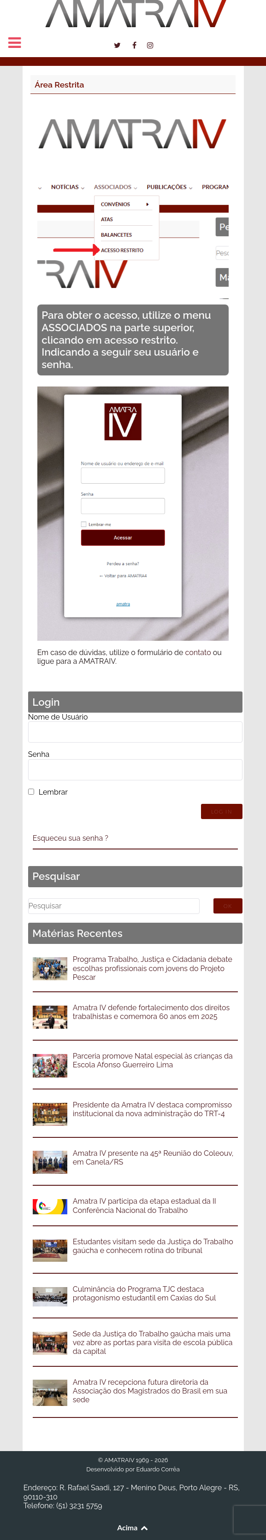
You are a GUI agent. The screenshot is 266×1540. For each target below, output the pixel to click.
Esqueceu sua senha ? (70, 838)
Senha (38, 754)
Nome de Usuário (58, 717)
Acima (133, 1527)
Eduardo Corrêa (157, 1469)
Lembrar (53, 792)
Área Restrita (59, 84)
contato (198, 652)
